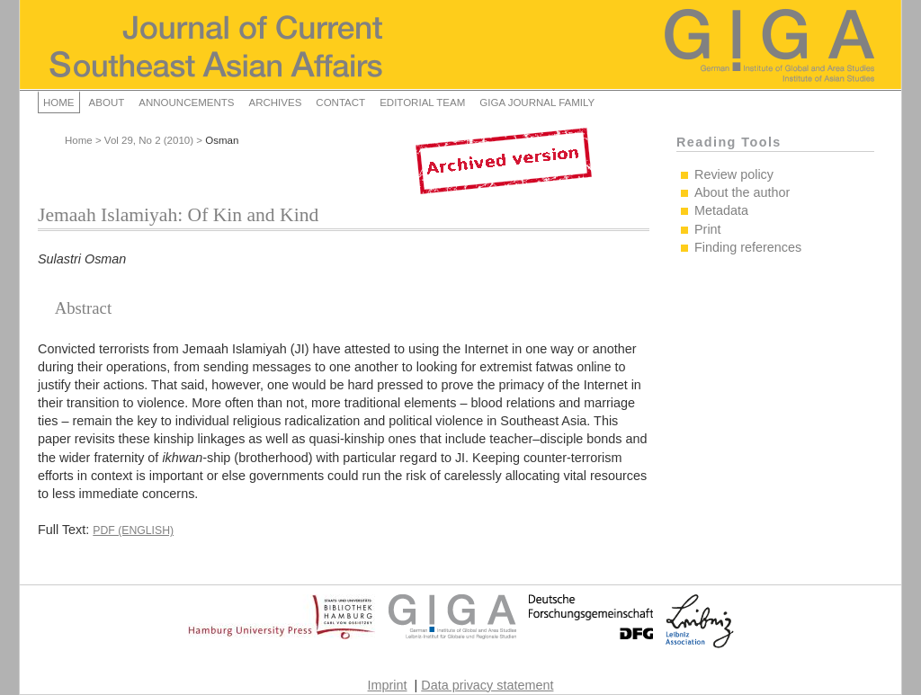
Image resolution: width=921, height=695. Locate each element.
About (107, 102)
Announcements (186, 102)
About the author (742, 192)
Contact (340, 102)
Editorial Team (422, 102)
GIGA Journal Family (537, 102)
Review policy (733, 174)
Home (59, 102)
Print (707, 229)
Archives (274, 102)
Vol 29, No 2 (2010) (148, 140)
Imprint (387, 685)
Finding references (747, 247)
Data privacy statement (487, 685)
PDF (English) (133, 530)
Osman (221, 140)
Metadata (721, 210)
